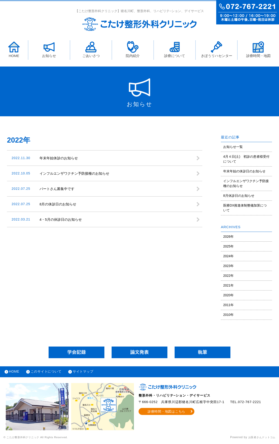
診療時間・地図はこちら (166, 412)
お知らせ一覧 (233, 147)
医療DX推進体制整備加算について (245, 208)
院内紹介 (133, 49)
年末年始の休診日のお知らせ (244, 171)
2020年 (228, 295)
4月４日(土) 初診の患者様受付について (246, 159)
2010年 (228, 315)
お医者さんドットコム (260, 438)
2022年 (228, 276)
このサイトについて (47, 372)
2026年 (228, 237)
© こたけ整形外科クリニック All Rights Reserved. (38, 438)
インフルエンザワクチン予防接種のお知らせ (246, 183)
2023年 (228, 266)
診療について (174, 49)
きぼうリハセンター (216, 49)
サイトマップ (85, 372)
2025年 (228, 246)
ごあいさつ (91, 49)
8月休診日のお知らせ (238, 196)
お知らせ (49, 49)
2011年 (228, 305)
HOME (14, 49)
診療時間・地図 (258, 49)
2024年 (228, 256)
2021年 (228, 285)
